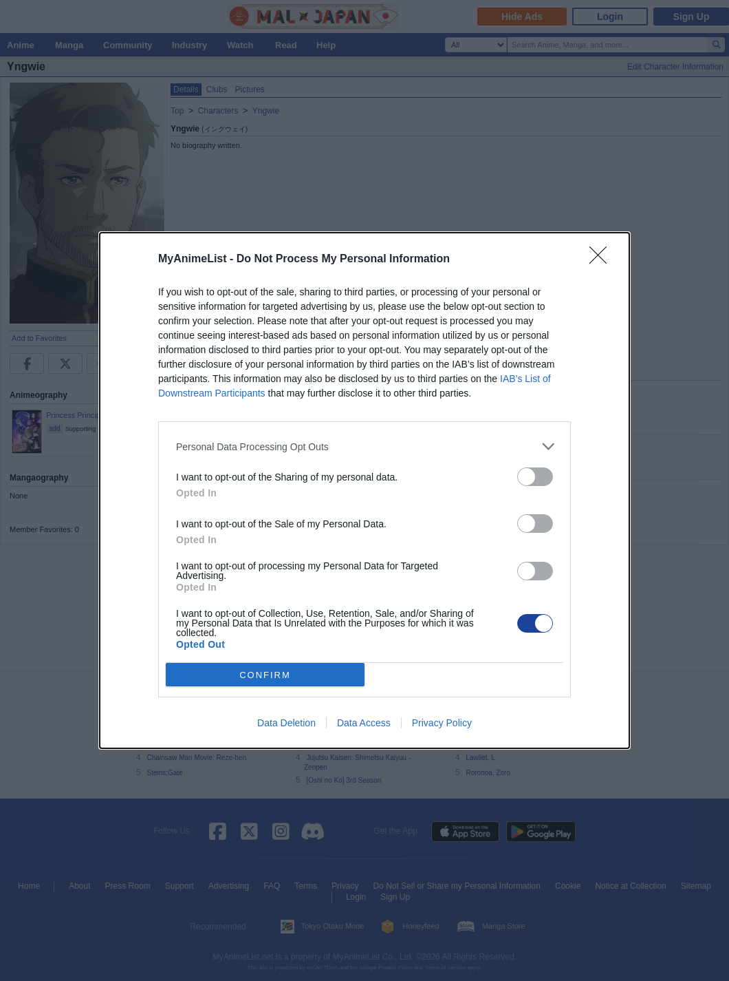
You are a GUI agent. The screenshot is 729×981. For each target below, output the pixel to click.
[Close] (602, 259)
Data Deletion (286, 722)
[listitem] (364, 446)
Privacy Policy (442, 722)
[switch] (535, 476)
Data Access (364, 722)
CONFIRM (265, 675)
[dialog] (364, 490)
